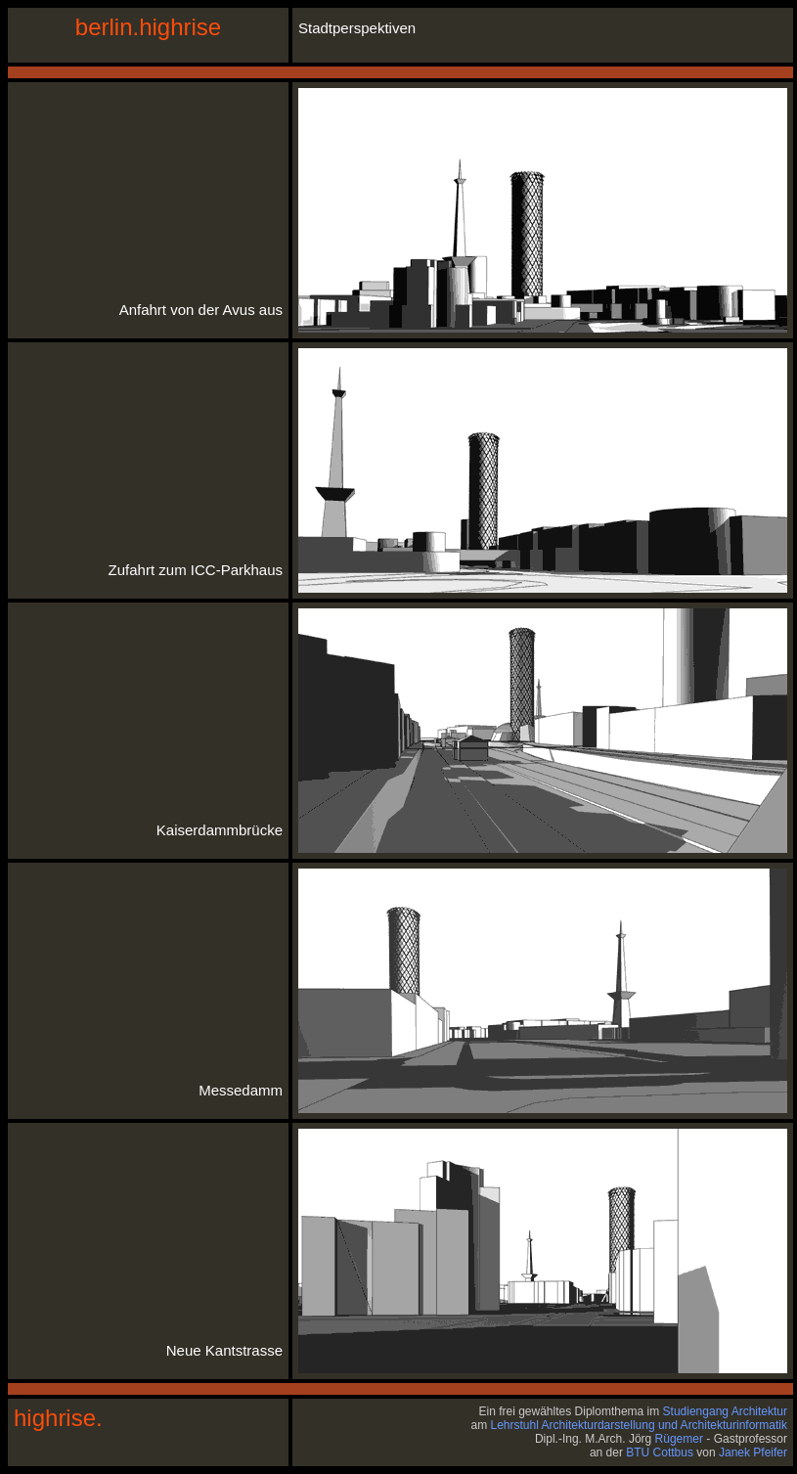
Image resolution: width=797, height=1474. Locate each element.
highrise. (58, 1418)
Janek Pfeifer (753, 1452)
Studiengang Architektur (725, 1411)
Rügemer (679, 1439)
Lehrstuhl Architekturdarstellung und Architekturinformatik (639, 1425)
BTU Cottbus (659, 1452)
